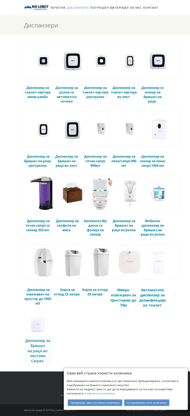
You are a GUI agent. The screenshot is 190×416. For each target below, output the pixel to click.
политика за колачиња (100, 393)
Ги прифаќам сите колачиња (147, 403)
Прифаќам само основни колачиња (95, 403)
